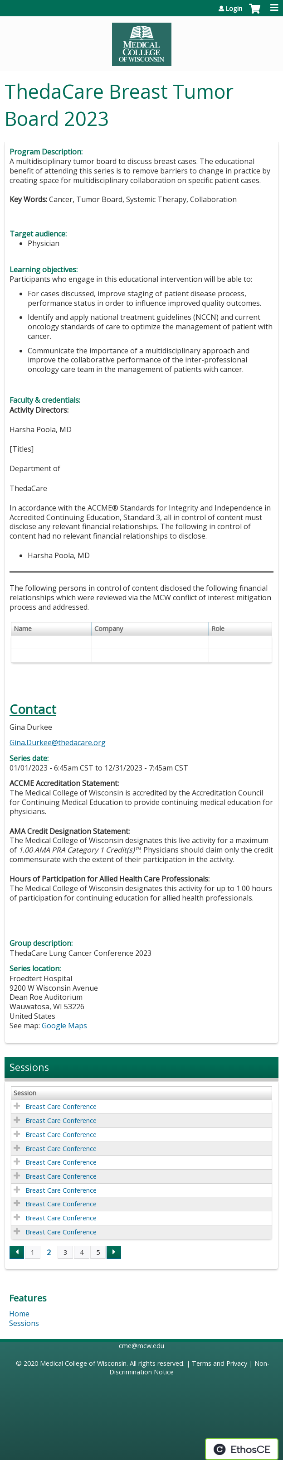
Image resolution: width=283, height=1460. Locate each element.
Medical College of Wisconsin (83, 1363)
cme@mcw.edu (141, 1345)
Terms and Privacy (219, 1363)
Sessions (24, 1323)
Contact (33, 709)
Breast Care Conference (61, 1106)
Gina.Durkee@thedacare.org (58, 742)
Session (25, 1093)
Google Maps (64, 1026)
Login (233, 8)
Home (19, 1314)
